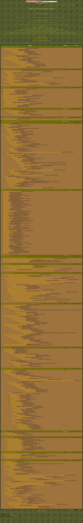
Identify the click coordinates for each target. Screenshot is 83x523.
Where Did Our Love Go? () (22, 378)
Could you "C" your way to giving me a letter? (14, 154)
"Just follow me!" (6, 197)
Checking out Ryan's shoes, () (18, 310)
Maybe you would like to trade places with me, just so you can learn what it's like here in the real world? (27, 280)
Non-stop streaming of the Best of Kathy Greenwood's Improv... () (15, 261)
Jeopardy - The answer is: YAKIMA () (8, 452)
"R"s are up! (21, 166)
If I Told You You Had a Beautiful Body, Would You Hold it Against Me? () (33, 379)
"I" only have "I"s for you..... (10, 183)
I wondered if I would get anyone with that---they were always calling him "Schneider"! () (28, 476)
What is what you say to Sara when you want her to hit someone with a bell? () (20, 456)
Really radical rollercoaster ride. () (10, 97)
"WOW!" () (5, 213)
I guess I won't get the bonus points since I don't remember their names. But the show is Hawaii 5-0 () (24, 483)
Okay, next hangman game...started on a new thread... (10, 117)
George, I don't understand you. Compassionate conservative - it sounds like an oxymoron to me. (20, 274)
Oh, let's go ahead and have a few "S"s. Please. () (19, 143)
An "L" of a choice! (20, 163)
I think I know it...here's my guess (14, 133)
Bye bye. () (5, 253)
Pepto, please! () (8, 102)
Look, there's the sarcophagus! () (9, 211)
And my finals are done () (13, 50)
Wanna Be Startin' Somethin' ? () (16, 384)
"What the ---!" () (7, 220)
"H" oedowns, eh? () (14, 172)
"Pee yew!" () (6, 216)
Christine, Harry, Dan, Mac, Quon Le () (11, 491)
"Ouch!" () (5, 218)
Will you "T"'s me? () (9, 136)
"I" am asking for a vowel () (13, 182)
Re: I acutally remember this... (10, 433)
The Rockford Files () (9, 465)
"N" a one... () (8, 126)
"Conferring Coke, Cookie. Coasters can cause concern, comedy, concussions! (17, 95)
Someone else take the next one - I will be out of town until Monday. (15, 85)
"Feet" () (7, 360)
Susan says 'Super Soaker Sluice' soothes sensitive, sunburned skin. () (16, 103)
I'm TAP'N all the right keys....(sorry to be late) (14, 181)
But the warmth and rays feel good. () (24, 63)
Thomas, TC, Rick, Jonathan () (16, 485)
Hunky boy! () (6, 236)
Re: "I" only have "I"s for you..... (14, 184)
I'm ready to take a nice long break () (17, 51)
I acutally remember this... (8, 432)
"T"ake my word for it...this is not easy (19, 158)
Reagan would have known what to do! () (18, 286)
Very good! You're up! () (14, 466)
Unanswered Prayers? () (15, 409)
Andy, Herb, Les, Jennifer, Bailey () (15, 471)
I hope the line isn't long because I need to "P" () (14, 179)
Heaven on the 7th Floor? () (20, 424)
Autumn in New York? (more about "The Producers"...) (22, 407)
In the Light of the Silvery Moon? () (24, 416)
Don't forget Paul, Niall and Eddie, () (21, 329)
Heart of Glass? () (14, 394)
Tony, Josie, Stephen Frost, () (16, 327)
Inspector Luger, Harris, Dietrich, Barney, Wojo (11, 467)
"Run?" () (5, 228)
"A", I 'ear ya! (23, 168)
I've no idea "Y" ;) (11, 171)
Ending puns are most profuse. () (18, 319)
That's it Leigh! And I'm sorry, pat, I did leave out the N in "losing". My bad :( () (28, 175)
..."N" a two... (5, 127)
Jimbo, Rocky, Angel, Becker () (9, 464)
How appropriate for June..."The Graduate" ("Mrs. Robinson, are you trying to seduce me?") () (23, 71)
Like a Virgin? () (20, 412)
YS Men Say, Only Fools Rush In (16, 144)
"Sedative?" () (6, 204)
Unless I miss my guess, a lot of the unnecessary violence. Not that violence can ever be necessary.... (23, 289)
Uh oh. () (5, 226)
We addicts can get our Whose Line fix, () (11, 305)
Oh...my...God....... (6, 239)
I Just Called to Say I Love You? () (14, 383)
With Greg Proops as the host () (23, 321)
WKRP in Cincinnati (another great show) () (18, 472)
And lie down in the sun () (17, 52)
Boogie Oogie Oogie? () (17, 423)
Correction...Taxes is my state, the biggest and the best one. (18, 298)
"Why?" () (5, 195)
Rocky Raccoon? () (16, 402)
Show (46, 2)
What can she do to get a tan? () (16, 60)
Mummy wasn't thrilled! (7, 237)
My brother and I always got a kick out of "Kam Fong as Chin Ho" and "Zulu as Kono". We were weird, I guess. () (29, 484)
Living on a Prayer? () (16, 410)
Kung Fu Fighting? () (16, 385)
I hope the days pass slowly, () (20, 53)
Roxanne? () (13, 401)
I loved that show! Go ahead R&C (11, 463)
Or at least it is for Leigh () (13, 59)
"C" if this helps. (11, 155)
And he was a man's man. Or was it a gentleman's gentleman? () (20, 267)
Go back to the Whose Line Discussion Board (41, 40)
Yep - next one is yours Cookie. (9, 350)
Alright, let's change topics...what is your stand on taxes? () (21, 296)
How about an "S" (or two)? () (14, 131)
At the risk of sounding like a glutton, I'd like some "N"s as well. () (18, 180)
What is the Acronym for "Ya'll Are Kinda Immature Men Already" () (16, 453)
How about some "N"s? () (13, 138)
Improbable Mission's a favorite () (12, 316)
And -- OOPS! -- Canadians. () (14, 336)
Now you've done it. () (7, 219)
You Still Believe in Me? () (20, 386)
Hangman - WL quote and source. (7, 122)
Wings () (7, 488)
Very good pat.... (27, 333)
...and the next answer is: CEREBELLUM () (11, 455)
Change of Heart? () (14, 398)
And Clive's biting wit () (13, 326)
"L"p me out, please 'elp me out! (11, 148)
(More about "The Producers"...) (20, 408)
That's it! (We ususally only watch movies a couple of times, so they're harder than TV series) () (26, 83)
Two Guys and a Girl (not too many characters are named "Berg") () (25, 506)
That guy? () (6, 224)
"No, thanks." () (6, 205)
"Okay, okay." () (6, 202)
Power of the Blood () (9, 373)
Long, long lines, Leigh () (8, 90)
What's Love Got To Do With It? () (28, 389)
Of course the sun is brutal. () (20, 62)
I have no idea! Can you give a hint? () (11, 110)
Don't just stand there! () (8, 227)
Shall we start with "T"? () (10, 177)
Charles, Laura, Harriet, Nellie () (9, 493)
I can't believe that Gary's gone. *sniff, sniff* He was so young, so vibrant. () (20, 266)
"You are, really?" (6, 194)
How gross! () (6, 242)
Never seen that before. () (8, 241)
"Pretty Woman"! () (9, 82)
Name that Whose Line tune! (7, 108)
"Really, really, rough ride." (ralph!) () (10, 99)
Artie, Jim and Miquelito (7, 461)
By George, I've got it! (14, 151)
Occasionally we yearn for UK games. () (13, 325)
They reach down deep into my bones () (27, 64)
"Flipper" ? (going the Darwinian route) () (20, 363)
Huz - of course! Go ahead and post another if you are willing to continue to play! (27, 187)
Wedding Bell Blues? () (31, 391)
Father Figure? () (6, 372)
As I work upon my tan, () (22, 54)
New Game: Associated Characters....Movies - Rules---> (11, 69)
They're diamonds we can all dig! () (28, 332)
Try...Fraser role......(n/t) (7, 234)
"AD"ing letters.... (8, 130)
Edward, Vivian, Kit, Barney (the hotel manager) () (13, 81)
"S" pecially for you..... (9, 132)
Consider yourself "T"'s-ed (10, 137)
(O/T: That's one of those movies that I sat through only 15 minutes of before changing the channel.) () (29, 84)
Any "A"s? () (8, 129)
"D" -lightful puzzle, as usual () (11, 128)
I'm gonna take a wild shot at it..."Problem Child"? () (24, 356)
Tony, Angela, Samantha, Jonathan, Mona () (18, 497)
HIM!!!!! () (5, 223)
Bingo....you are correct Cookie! (16, 134)
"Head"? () (17, 365)
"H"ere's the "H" (17, 161)
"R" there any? (8, 139)
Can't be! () (5, 240)
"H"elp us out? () (18, 160)
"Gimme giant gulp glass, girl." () (9, 93)
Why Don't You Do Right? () (22, 425)
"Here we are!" (6, 192)
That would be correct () (24, 501)
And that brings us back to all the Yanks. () (13, 335)
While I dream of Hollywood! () (27, 65)
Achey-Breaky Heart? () (15, 395)
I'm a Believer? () (20, 387)
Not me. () (5, 199)
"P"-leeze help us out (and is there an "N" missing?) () (20, 173)
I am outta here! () (7, 249)
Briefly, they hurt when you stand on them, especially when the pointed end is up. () (28, 297)
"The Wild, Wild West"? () (10, 462)
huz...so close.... (10, 185)
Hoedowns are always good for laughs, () (18, 318)
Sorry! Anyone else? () (14, 362)
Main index (71, 509)
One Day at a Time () (9, 474)
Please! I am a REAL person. (10, 284)
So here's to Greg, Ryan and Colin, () (21, 339)
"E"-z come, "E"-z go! (12, 142)
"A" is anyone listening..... (26, 167)
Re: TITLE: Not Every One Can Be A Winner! (13, 447)
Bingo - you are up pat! (9, 470)
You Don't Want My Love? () (25, 388)
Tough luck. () (6, 238)
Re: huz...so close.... (13, 186)
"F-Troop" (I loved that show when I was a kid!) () (17, 503)
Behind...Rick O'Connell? (8, 232)
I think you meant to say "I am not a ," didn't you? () (19, 276)
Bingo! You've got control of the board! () (29, 359)
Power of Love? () (11, 374)
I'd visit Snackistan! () (12, 56)
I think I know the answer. (13, 112)
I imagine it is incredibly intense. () (10, 100)
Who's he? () (6, 233)
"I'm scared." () (6, 193)
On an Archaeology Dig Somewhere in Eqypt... (11, 191)
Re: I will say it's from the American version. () (15, 111)
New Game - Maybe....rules (6, 87)
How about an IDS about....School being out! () (10, 46)
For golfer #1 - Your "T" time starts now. (10, 125)
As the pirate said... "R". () (24, 165)
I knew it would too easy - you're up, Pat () (16, 75)
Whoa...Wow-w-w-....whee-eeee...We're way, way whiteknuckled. (15, 98)
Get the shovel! (6, 245)
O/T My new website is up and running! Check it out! (11, 121)
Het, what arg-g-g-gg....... (7, 250)
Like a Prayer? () (18, 411)
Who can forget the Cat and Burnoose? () (16, 317)
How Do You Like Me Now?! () (23, 427)
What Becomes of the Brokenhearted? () (18, 393)
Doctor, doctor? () (18, 421)
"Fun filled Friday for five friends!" (9, 89)
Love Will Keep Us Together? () (16, 375)
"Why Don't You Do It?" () (22, 426)
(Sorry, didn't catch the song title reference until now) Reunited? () (27, 377)
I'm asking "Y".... (11, 147)
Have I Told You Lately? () (10, 382)
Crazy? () (12, 422)
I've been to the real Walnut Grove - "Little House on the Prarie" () (18, 494)
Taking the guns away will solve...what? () (16, 288)
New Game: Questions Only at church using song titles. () (12, 368)
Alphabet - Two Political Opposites (7, 272)
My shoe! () (6, 246)
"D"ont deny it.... (15, 145)
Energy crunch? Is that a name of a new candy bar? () (22, 300)
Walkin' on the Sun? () (14, 400)
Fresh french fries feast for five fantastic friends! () (13, 104)
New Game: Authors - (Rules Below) (7, 437)
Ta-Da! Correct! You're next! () (23, 366)
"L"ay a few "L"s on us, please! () (23, 162)
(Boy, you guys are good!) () (11, 105)
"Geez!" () (5, 200)
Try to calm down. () (7, 203)
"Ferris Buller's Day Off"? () (25, 358)
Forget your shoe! (6, 248)
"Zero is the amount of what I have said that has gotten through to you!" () (24, 294)
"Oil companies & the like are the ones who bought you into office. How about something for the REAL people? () (29, 283)
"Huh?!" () (5, 235)
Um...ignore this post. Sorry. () (10, 118)
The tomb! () (6, 196)
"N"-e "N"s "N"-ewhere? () (15, 156)
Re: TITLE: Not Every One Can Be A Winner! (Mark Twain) (19, 446)
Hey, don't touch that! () (8, 217)
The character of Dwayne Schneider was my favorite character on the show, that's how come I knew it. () (33, 477)
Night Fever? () (15, 420)
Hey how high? (6, 94)
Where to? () (6, 229)
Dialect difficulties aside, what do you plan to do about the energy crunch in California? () (27, 299)
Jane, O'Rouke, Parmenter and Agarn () (13, 502)
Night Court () (8, 492)
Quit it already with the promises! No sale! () (16, 285)
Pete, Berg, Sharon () (14, 505)
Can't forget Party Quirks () (20, 320)
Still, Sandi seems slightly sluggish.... (10, 106)
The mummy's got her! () (8, 251)
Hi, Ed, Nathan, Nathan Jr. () (9, 76)
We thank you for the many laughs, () (26, 342)
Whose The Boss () (16, 498)
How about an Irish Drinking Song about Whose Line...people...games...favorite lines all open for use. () (20, 303)
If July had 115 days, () (10, 55)
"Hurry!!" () (6, 247)
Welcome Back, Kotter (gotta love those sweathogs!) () (25, 479)
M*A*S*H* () (11, 490)
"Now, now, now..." (6, 201)
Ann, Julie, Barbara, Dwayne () (9, 473)
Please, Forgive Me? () (8, 370)
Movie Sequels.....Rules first (6, 347)
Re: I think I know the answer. (16, 113)
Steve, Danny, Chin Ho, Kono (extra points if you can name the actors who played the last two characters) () (23, 482)
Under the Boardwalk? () (19, 415)
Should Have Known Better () (25, 428)
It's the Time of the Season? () (16, 404)
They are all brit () (16, 328)
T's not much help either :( (17, 159)
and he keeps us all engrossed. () (27, 323)
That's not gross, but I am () (11, 243)
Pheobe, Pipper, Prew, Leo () (20, 499)
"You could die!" (6, 209)
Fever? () (12, 419)
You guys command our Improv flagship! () (29, 343)
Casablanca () (11, 74)
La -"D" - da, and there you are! (20, 146)
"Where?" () (6, 198)
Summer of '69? (13, 406)
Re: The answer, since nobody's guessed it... (21, 115)
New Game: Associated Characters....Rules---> (9, 460)
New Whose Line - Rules (5, 264)
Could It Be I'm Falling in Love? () (19, 418)
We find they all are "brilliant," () (25, 331)
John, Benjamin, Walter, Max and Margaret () (14, 489)
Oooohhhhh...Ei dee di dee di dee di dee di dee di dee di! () (14, 48)
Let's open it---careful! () (8, 214)
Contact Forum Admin (41, 510)
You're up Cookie (8, 72)
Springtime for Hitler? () (17, 405)
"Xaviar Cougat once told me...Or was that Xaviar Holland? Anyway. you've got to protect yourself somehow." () (29, 292)
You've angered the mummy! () (9, 225)
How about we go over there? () (9, 230)
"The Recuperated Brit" (7, 348)
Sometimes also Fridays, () (13, 308)
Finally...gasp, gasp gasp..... (15, 174)
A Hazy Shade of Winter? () (15, 417)
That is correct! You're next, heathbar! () (18, 354)
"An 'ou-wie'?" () (6, 222)
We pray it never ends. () (17, 338)
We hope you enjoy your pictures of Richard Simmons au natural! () (16, 260)
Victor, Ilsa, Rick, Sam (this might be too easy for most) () (16, 73)
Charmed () (8, 481)
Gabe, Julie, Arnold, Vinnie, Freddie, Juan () (21, 478)
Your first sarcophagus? (7, 212)
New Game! (5, 176)
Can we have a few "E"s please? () (14, 141)
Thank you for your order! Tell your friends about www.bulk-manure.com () (17, 259)
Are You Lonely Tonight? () (11, 371)
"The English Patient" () (10, 349)
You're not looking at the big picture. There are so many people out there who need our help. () (28, 293)
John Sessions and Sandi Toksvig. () (24, 330)
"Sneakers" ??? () (11, 361)
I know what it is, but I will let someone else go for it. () (31, 164)
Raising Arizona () (9, 78)
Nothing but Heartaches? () (29, 390)
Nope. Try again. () (21, 357)
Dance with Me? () (16, 414)
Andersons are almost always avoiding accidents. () (13, 96)
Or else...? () (6, 208)
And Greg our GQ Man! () (19, 312)
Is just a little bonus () (21, 313)
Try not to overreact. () (8, 206)
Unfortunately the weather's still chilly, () (13, 58)
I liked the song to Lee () (15, 309)
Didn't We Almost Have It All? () (18, 399)
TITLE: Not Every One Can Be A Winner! (11, 438)
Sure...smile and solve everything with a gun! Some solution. (16, 287)
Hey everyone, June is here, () (11, 49)
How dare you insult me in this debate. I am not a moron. (15, 275)
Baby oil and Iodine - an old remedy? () (20, 61)
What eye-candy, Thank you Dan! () (26, 314)
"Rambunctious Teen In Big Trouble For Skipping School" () (24, 355)
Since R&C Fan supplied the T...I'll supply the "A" (14, 178)
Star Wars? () (11, 353)
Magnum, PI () (15, 486)
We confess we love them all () (16, 337)
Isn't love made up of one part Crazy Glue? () (21, 376)
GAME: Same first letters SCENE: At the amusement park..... (14, 88)
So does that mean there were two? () (15, 434)
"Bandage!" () (6, 221)
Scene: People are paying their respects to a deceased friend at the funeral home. (17, 265)
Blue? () (10, 392)
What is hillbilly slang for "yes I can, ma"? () (12, 454)
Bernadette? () (13, 413)
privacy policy (12, 514)
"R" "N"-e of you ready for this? (11, 140)
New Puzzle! (6, 153)
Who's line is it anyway (6, 255)
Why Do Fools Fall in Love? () (16, 403)
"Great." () (5, 252)
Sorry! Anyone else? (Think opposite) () (20, 364)
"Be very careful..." (6, 207)
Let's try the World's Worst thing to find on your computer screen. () (14, 257)
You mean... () (6, 231)
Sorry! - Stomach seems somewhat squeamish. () (14, 101)
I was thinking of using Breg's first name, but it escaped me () (26, 507)
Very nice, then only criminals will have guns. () (17, 290)
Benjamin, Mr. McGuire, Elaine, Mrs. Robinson (12, 70)
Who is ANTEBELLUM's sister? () (12, 457)
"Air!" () (5, 215)
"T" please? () (6, 124)
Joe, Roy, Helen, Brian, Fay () (9, 487)
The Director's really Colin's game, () (26, 322)
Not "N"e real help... (13, 157)
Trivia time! (4, 431)
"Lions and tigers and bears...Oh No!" (10, 269)
